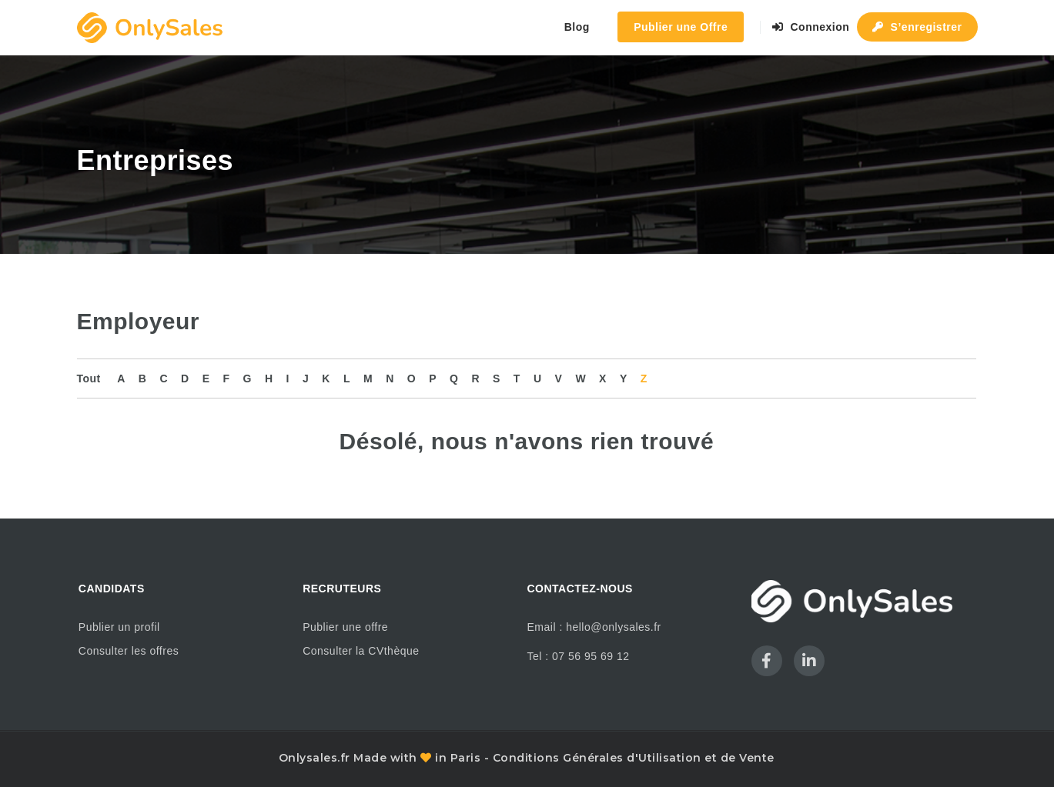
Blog (577, 27)
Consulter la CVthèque (361, 651)
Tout (89, 378)
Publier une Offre (681, 27)
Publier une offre (345, 627)
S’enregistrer (917, 27)
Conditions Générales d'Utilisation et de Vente (634, 758)
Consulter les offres (129, 651)
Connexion (811, 27)
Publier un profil (119, 627)
